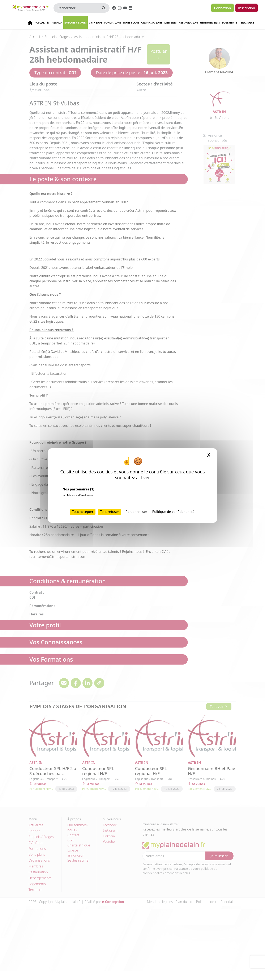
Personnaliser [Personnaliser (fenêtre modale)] (136, 511)
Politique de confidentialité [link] (173, 511)
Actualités (42, 22)
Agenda (57, 22)
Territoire (246, 22)
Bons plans (131, 22)
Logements (229, 22)
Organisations (151, 22)
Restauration (188, 22)
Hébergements (210, 22)
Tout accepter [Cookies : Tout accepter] (83, 511)
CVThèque (95, 22)
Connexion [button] (222, 8)
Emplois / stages (75, 22)
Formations (112, 22)
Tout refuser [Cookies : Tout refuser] (109, 511)
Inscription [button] (246, 8)
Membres (170, 22)
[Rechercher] (76, 8)
